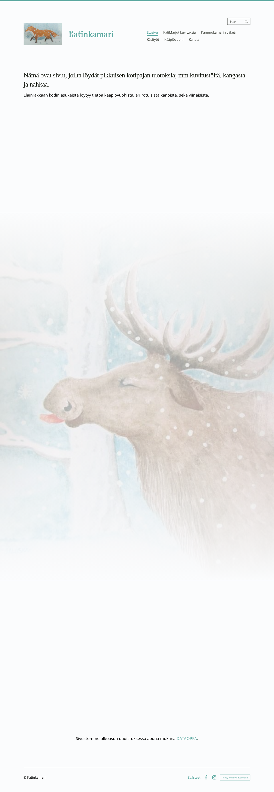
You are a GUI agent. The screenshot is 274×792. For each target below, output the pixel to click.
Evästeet (194, 777)
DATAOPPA (187, 738)
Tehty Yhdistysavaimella (235, 777)
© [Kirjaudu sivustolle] (25, 777)
